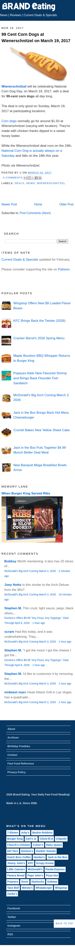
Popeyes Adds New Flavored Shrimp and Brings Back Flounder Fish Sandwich (40, 378)
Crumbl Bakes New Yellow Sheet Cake (41, 430)
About (11, 728)
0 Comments (13, 177)
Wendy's (27, 887)
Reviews (15, 15)
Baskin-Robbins (42, 832)
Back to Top (64, 923)
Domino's (27, 851)
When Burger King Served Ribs (26, 493)
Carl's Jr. (31, 838)
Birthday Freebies (18, 746)
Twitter (11, 917)
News (3, 15)
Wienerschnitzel (14, 86)
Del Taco (12, 851)
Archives (13, 737)
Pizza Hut (52, 875)
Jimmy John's (16, 863)
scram (9, 632)
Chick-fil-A (46, 838)
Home (38, 204)
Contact (12, 754)
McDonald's (35, 869)
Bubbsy (10, 561)
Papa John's (35, 875)
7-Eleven (12, 832)
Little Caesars (16, 869)
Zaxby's (12, 893)
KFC (30, 863)
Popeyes (12, 881)
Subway (52, 881)
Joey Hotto (12, 585)
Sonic (24, 881)
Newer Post (9, 204)
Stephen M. (13, 608)
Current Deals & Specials (40, 15)
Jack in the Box (57, 857)
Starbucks (37, 881)
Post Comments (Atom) (35, 213)
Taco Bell (13, 887)
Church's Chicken (18, 844)
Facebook (13, 908)
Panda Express (55, 869)
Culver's (38, 844)
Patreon (64, 269)
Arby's (25, 832)
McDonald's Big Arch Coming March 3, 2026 (30, 571)
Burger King (15, 838)
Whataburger (44, 887)
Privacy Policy (16, 772)
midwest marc (15, 692)
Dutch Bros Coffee (19, 857)
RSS (10, 934)
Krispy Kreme (45, 863)
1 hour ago (38, 623)
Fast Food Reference (20, 763)
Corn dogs (9, 121)
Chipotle (61, 838)
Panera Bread (15, 875)
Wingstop (61, 887)
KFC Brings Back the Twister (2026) (39, 321)
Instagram (13, 925)
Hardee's (39, 857)
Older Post (66, 204)
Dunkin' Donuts (46, 851)
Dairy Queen (54, 844)
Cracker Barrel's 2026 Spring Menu (38, 338)
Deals (19, 183)
